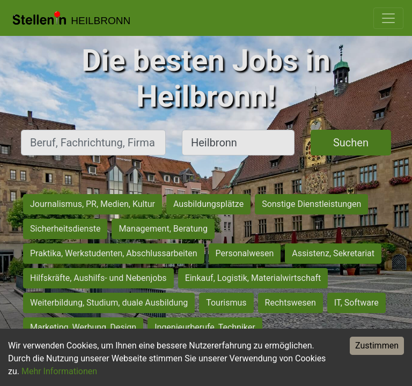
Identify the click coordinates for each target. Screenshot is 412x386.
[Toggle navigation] (388, 18)
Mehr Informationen (59, 371)
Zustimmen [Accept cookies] (377, 345)
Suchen (351, 142)
